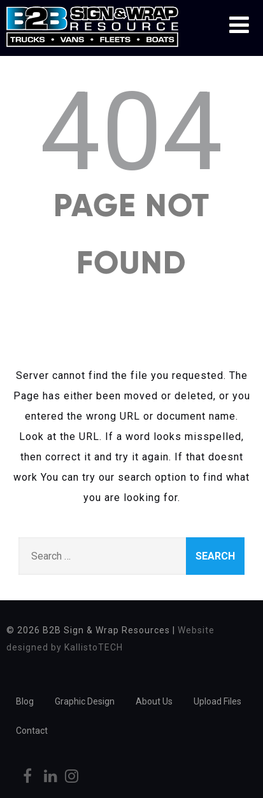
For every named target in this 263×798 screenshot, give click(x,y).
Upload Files (217, 701)
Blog (25, 701)
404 (132, 132)
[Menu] (239, 25)
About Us (154, 701)
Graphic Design (85, 701)
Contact (32, 731)
